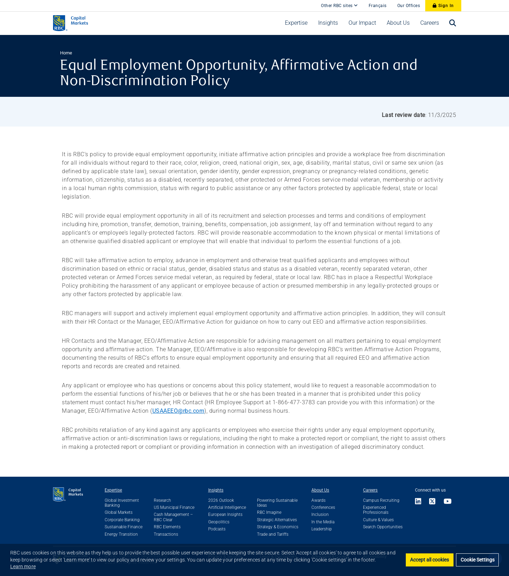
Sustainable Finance (123, 526)
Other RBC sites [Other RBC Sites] (339, 5)
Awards (318, 500)
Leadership (321, 529)
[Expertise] (296, 23)
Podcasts (217, 529)
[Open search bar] (452, 23)
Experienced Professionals (375, 510)
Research (162, 500)
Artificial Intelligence (227, 507)
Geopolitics (218, 521)
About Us (320, 490)
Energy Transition (121, 534)
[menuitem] (296, 23)
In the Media (322, 521)
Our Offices (408, 5)
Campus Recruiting (381, 500)
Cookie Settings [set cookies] (478, 560)
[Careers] (429, 23)
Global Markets (119, 512)
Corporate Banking (122, 519)
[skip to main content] (310, 2)
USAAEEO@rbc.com (178, 410)
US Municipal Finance (174, 507)
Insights (215, 490)
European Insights (225, 514)
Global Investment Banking (122, 503)
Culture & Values (378, 519)
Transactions (166, 534)
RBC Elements (167, 526)
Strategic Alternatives (277, 519)
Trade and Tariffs (272, 534)
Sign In (443, 5)
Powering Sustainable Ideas (277, 503)
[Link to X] (432, 502)
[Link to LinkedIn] (420, 502)
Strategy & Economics (277, 526)
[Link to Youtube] (448, 502)
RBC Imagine (269, 512)
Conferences (323, 507)
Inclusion (320, 514)
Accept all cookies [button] (429, 560)
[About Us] (398, 23)
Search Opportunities (383, 526)
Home (66, 52)
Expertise (113, 490)
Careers (370, 490)
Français (378, 5)
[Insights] (328, 23)
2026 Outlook (221, 500)
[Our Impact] (362, 23)
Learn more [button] (23, 566)
